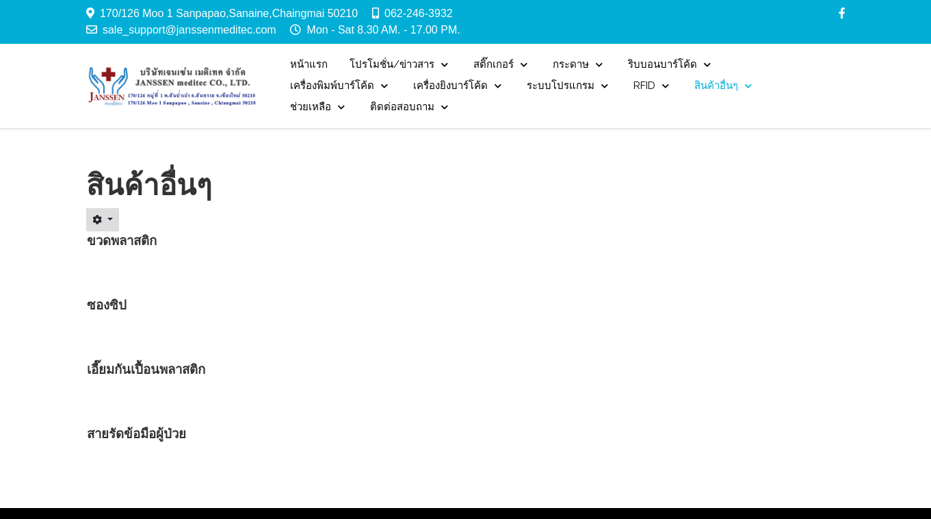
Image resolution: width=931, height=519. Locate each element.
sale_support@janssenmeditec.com (189, 30)
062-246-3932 (418, 13)
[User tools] (102, 219)
